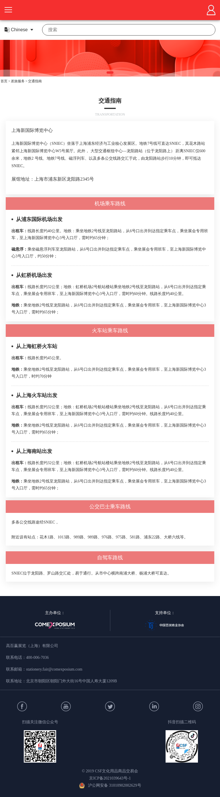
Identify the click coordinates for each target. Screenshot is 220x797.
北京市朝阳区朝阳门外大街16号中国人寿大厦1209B (71, 681)
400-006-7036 (37, 657)
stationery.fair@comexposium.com (54, 669)
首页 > (5, 81)
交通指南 (35, 81)
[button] (110, 72)
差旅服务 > (19, 81)
